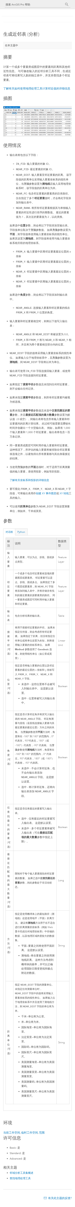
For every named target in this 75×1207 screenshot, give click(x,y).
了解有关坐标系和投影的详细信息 (29, 480)
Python (21, 531)
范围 (42, 1135)
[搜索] (66, 4)
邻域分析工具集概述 (21, 1175)
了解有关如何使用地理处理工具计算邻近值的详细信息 (36, 88)
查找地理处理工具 (20, 1180)
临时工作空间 (29, 1135)
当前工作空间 (11, 1135)
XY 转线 (64, 493)
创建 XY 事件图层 (46, 493)
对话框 (9, 531)
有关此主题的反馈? (60, 1200)
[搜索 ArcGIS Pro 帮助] (34, 4)
